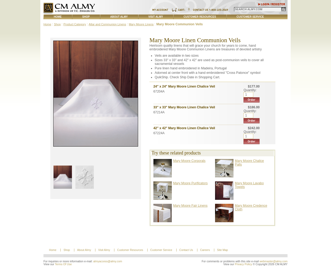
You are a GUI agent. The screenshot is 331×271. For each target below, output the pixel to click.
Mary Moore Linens (141, 24)
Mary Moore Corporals (189, 161)
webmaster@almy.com (274, 261)
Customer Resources (199, 16)
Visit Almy (155, 16)
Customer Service (250, 16)
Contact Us (186, 250)
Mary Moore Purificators (190, 183)
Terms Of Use (63, 264)
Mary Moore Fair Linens (190, 205)
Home (58, 16)
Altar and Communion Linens (107, 24)
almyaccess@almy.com (107, 261)
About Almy (119, 16)
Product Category (75, 24)
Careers (205, 250)
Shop (86, 16)
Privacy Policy (243, 264)
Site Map (222, 250)
